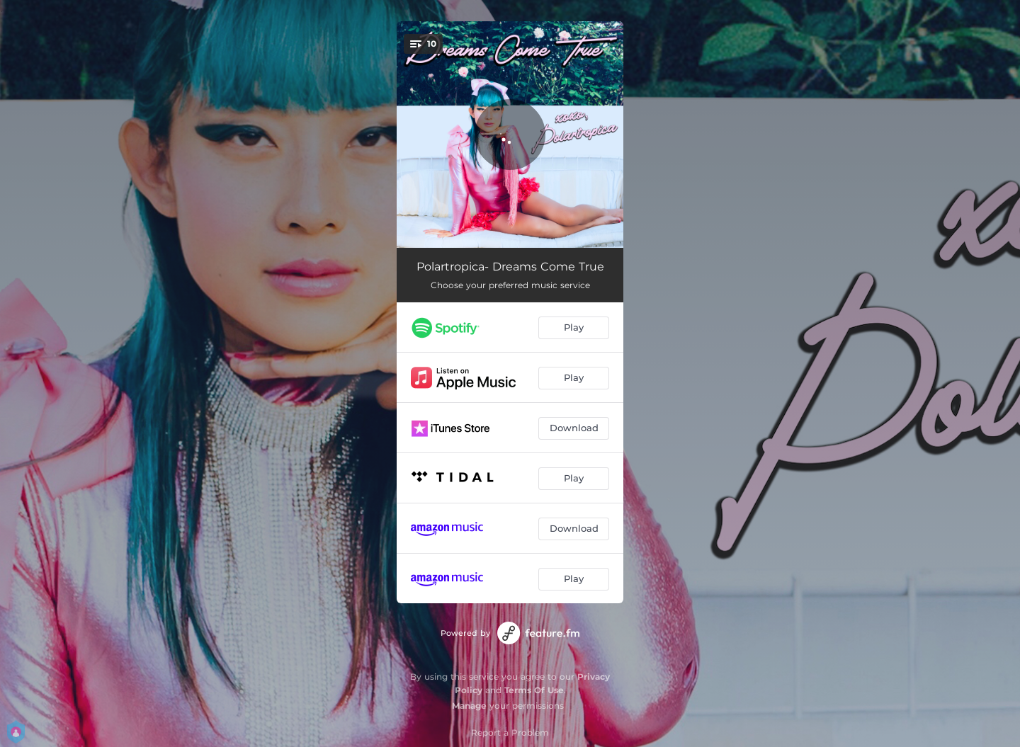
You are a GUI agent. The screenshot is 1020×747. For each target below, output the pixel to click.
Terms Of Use (534, 690)
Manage (469, 705)
